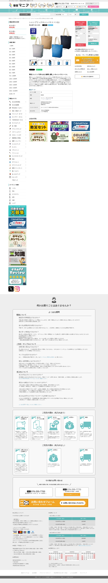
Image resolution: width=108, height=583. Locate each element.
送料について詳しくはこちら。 (85, 545)
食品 (13, 159)
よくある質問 (61, 11)
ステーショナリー (16, 132)
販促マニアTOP (12, 18)
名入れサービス (16, 11)
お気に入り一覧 (82, 6)
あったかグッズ (16, 174)
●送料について (78, 71)
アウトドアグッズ (16, 129)
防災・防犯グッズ (16, 111)
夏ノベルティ (15, 171)
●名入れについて (91, 66)
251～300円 (12, 57)
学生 (13, 191)
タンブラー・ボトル (17, 117)
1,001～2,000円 (13, 78)
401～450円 (12, 66)
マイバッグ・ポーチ (29, 18)
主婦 (13, 200)
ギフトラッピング (16, 165)
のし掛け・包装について (91, 11)
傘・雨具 (14, 126)
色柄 (76, 31)
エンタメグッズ (16, 144)
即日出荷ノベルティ (17, 108)
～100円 (11, 45)
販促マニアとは (25, 572)
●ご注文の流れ (78, 66)
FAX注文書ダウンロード (72, 494)
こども (14, 188)
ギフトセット (15, 162)
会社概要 (34, 572)
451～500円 (12, 69)
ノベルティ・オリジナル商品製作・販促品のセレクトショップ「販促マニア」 (51, 577)
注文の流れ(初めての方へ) (46, 11)
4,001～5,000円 (13, 87)
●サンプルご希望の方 (80, 68)
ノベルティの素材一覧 (46, 99)
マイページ (70, 6)
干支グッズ (15, 180)
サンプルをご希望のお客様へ (47, 357)
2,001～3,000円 (13, 81)
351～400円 (12, 63)
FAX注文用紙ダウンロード (92, 3)
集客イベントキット (17, 168)
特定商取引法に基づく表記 (60, 572)
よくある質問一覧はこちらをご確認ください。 (30, 404)
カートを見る (94, 6)
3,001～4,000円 (13, 84)
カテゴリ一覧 (20, 18)
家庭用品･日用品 (16, 138)
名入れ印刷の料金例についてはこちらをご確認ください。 (33, 378)
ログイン (60, 6)
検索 (84, 14)
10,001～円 (12, 93)
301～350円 (12, 60)
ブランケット (15, 150)
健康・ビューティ (16, 141)
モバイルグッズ (16, 123)
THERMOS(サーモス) (17, 120)
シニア (14, 203)
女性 (13, 197)
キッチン (14, 147)
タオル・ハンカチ (16, 135)
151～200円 (12, 51)
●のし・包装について (92, 68)
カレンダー (15, 177)
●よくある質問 (90, 71)
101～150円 (12, 48)
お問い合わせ (76, 11)
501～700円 (12, 72)
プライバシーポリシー (45, 572)
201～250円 (12, 54)
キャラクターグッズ (17, 156)
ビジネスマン (15, 194)
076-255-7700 (36, 491)
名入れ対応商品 (16, 101)
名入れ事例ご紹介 (31, 11)
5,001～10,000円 (13, 90)
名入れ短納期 (15, 105)
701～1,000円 (12, 75)
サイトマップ (83, 572)
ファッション (15, 153)
